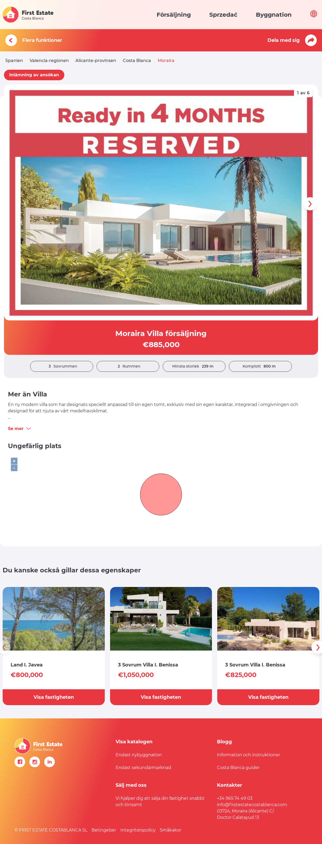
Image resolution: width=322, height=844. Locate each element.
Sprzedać (223, 14)
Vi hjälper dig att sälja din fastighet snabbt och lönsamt (160, 801)
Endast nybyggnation (139, 754)
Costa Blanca (137, 60)
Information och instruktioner (248, 754)
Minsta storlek (194, 366)
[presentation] (310, 203)
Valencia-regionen (49, 60)
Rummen (127, 366)
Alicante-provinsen (95, 60)
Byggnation (274, 14)
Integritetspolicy (138, 830)
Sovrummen (61, 366)
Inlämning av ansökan (34, 74)
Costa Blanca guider (238, 767)
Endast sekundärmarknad (143, 767)
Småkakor (170, 830)
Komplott (260, 366)
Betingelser (104, 830)
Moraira (166, 60)
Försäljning (174, 14)
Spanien (14, 60)
